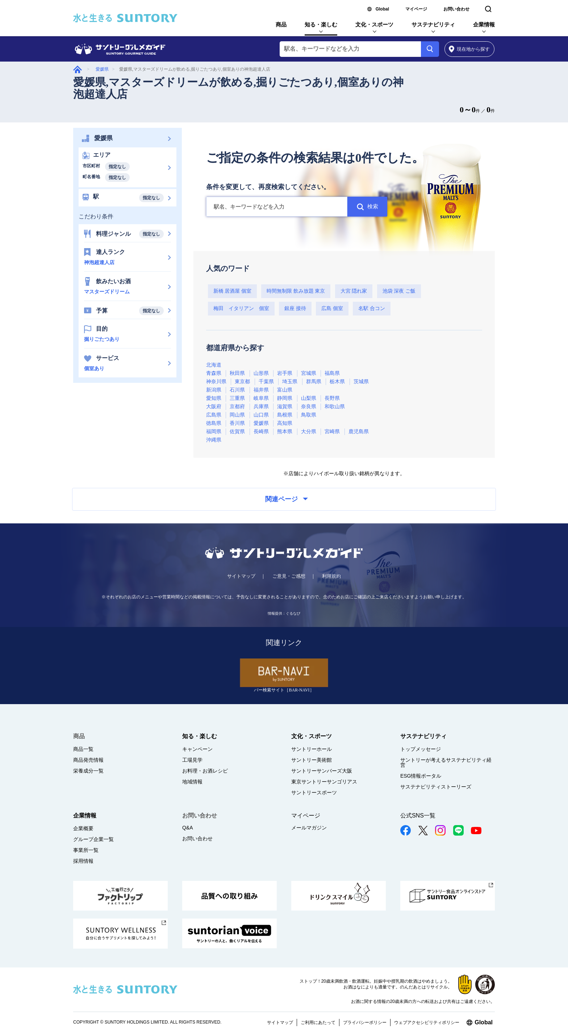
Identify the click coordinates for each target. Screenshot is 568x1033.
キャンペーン (197, 749)
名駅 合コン (371, 308)
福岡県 (213, 431)
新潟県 (213, 390)
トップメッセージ (420, 749)
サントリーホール (311, 749)
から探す (469, 49)
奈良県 (308, 406)
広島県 (213, 415)
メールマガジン (309, 828)
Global (382, 9)
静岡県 (284, 398)
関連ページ (286, 499)
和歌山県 (335, 406)
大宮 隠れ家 (354, 291)
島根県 (284, 415)
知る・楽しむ (321, 24)
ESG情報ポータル (421, 776)
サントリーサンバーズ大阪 (321, 771)
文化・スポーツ (374, 24)
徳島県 (213, 423)
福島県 (332, 373)
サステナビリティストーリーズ (435, 787)
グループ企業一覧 (93, 839)
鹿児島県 (358, 431)
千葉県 (266, 381)
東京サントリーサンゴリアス (324, 782)
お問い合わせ (456, 9)
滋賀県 (284, 406)
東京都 (242, 381)
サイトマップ (241, 576)
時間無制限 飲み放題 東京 (296, 291)
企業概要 (83, 828)
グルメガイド (77, 69)
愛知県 (213, 398)
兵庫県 (261, 406)
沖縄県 (213, 440)
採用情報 (83, 861)
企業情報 (484, 24)
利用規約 (331, 576)
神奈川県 (216, 381)
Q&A (187, 828)
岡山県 (237, 415)
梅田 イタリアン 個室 (241, 308)
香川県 (237, 423)
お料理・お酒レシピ (205, 771)
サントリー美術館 (311, 760)
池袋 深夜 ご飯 (399, 291)
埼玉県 (289, 381)
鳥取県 (308, 415)
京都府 (237, 406)
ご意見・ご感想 (288, 576)
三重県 (237, 398)
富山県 (284, 390)
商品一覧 (83, 749)
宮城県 (308, 373)
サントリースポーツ (314, 792)
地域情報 (192, 782)
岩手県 (284, 373)
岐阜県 (261, 398)
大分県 (308, 431)
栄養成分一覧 (88, 771)
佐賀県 (237, 431)
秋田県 (237, 373)
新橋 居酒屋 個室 (232, 291)
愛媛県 (102, 69)
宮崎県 (332, 431)
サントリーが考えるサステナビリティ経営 (446, 762)
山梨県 (308, 398)
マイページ (416, 9)
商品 (281, 24)
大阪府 (213, 406)
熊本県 (284, 431)
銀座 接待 (295, 308)
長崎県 (261, 431)
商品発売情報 (88, 760)
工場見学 (192, 760)
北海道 (213, 365)
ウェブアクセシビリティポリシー (426, 1022)
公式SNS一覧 (417, 815)
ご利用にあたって (318, 1022)
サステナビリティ (433, 24)
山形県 (261, 373)
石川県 (237, 390)
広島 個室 (332, 308)
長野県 (332, 398)
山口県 (261, 415)
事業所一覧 (86, 850)
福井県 (261, 390)
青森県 (213, 373)
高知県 (284, 423)
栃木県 (337, 381)
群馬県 (313, 381)
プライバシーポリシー (365, 1022)
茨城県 (361, 381)
